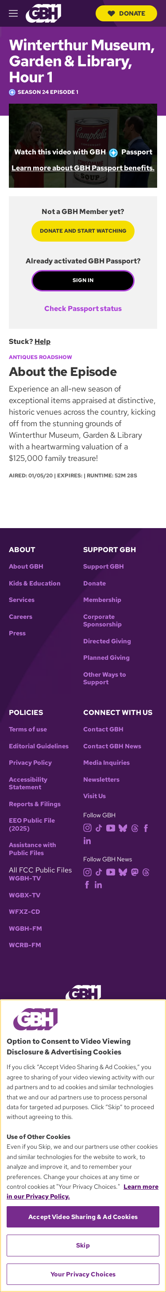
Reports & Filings (35, 804)
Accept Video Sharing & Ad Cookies (83, 1217)
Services (22, 600)
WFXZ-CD (24, 912)
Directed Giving (107, 641)
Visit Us (94, 796)
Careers (20, 617)
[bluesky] (125, 827)
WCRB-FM (25, 945)
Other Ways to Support (104, 678)
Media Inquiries (106, 763)
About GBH (26, 566)
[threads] (136, 827)
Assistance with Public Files (32, 849)
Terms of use (28, 729)
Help (42, 341)
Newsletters (101, 779)
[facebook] (147, 827)
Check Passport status (83, 309)
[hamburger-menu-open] (17, 13)
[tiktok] (100, 827)
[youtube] (112, 827)
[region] (83, 1145)
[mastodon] (136, 871)
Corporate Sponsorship (102, 621)
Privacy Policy (30, 763)
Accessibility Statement (28, 783)
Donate (126, 13)
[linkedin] (89, 839)
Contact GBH (103, 729)
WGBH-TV (25, 878)
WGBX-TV (24, 895)
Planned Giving (106, 658)
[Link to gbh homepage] (43, 12)
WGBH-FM (25, 929)
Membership (102, 600)
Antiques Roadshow (40, 357)
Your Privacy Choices (83, 1274)
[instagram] (89, 827)
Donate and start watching (83, 230)
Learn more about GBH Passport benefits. (83, 168)
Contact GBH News (112, 746)
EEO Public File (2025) (32, 824)
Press (17, 633)
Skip (83, 1245)
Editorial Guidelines (39, 746)
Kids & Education (35, 583)
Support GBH (103, 566)
